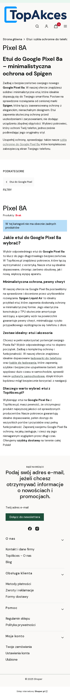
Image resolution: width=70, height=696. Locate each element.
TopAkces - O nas (18, 556)
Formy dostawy (17, 597)
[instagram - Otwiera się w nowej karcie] (37, 528)
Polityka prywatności (20, 625)
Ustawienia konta (17, 653)
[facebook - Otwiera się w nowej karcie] (30, 528)
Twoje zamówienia (19, 647)
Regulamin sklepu (18, 618)
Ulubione (12, 659)
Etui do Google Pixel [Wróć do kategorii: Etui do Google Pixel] (18, 181)
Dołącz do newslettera (25, 517)
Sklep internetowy (31, 691)
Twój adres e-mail (17, 507)
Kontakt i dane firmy (20, 549)
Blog (9, 562)
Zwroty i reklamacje (20, 590)
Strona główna (12, 39)
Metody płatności (18, 584)
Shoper (38, 679)
